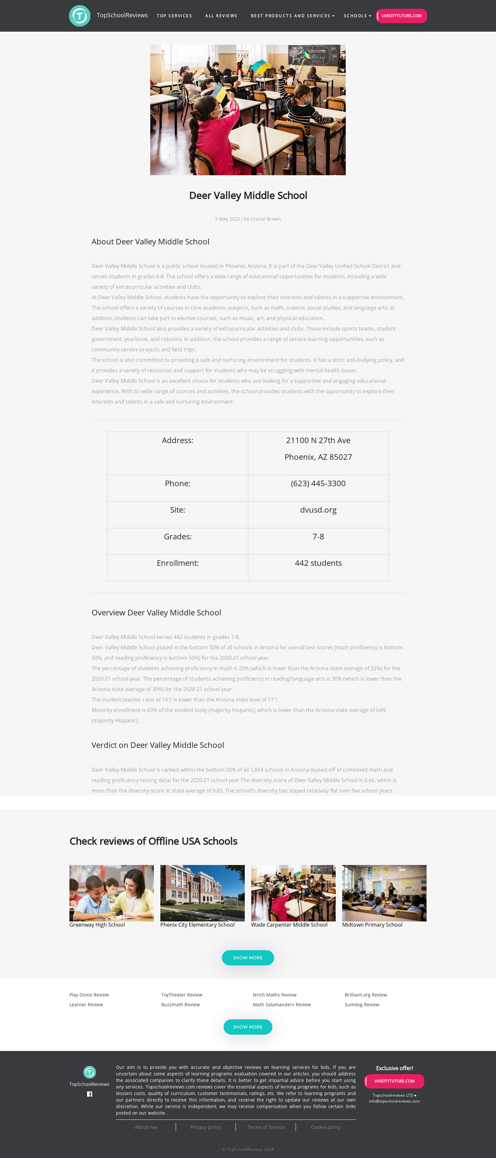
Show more (247, 957)
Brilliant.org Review (366, 995)
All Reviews (221, 16)
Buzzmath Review (180, 1004)
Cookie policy (326, 1127)
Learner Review (86, 1004)
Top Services (174, 16)
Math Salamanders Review (282, 1004)
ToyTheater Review (181, 995)
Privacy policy (205, 1127)
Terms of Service (265, 1127)
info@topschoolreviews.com (394, 1101)
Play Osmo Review (89, 995)
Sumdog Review (362, 1004)
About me (146, 1127)
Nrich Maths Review (275, 995)
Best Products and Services (291, 16)
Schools (356, 16)
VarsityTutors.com (402, 16)
